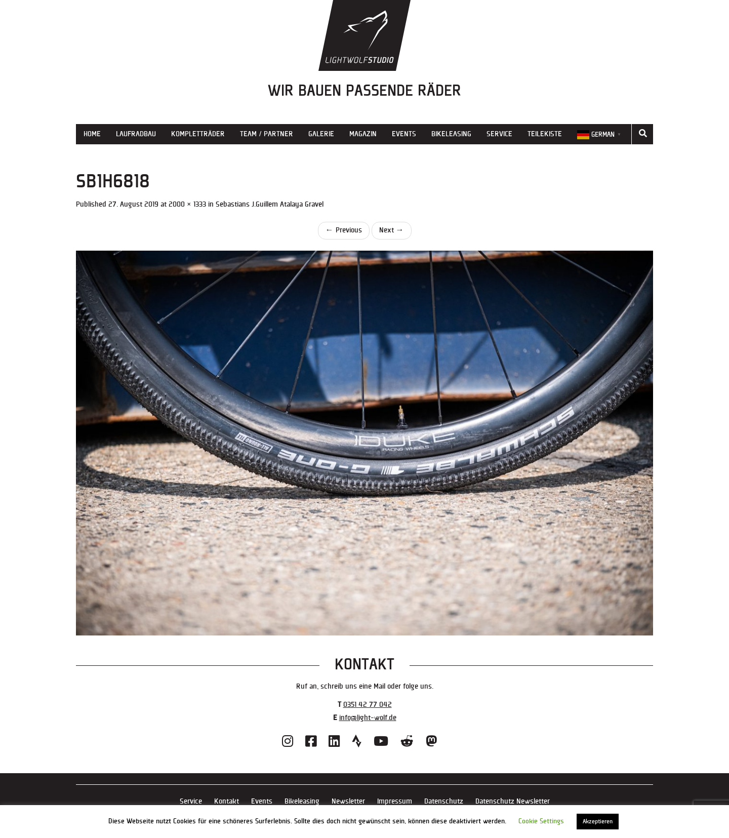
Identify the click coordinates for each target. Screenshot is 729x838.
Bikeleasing (451, 134)
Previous (344, 230)
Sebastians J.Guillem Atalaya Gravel (269, 204)
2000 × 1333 (187, 204)
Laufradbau (136, 134)
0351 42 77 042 (367, 704)
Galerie (321, 134)
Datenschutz (443, 801)
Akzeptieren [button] (598, 821)
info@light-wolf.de (367, 718)
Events (404, 134)
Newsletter (348, 801)
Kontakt (226, 801)
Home (92, 134)
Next (391, 230)
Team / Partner (266, 134)
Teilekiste (545, 134)
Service (499, 134)
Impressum (394, 801)
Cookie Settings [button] (541, 821)
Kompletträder (198, 134)
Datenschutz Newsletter (512, 801)
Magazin (363, 134)
